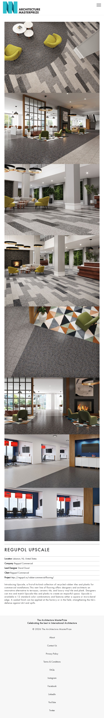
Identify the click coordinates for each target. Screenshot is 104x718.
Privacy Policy (52, 654)
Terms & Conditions (52, 662)
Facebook (52, 686)
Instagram (52, 678)
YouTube (52, 702)
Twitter (52, 710)
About (52, 637)
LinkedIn (52, 694)
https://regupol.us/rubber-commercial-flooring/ (32, 577)
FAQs (52, 670)
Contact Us (52, 646)
